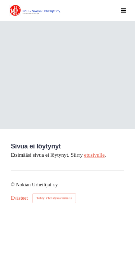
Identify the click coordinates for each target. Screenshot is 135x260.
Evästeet (19, 198)
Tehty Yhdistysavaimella (54, 198)
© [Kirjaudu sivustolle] (13, 184)
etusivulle (94, 155)
